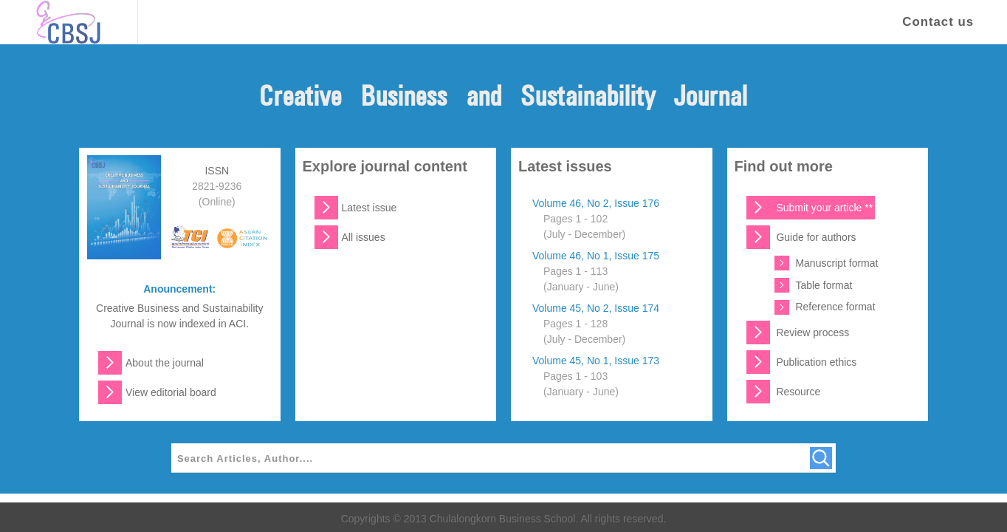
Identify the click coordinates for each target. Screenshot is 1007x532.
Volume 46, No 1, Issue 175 (595, 256)
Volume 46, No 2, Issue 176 (595, 203)
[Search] (821, 458)
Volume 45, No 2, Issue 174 (595, 308)
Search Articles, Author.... (245, 459)
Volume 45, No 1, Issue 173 (595, 360)
